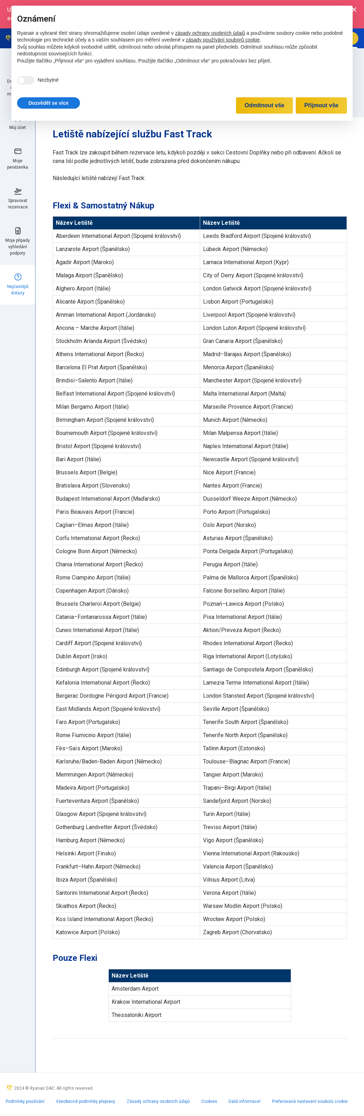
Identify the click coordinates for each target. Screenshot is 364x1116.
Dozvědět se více (48, 103)
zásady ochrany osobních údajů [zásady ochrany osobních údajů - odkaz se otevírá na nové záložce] (210, 33)
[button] (48, 103)
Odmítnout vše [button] (264, 105)
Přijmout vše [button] (321, 105)
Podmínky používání (25, 1101)
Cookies (209, 1101)
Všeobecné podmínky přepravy (85, 1101)
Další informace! (245, 1101)
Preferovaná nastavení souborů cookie (310, 1101)
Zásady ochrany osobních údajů (158, 1101)
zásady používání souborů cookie (223, 40)
